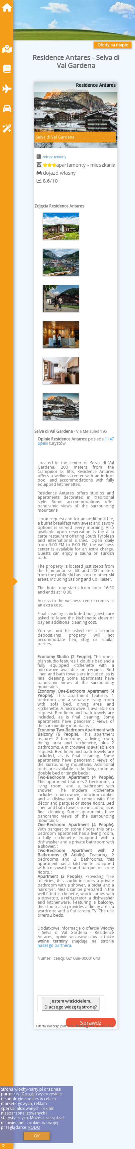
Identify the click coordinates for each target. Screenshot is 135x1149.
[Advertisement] (75, 1095)
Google (29, 1094)
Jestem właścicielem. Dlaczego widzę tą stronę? (71, 1004)
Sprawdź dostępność (90, 1023)
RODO (34, 1127)
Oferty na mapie (112, 45)
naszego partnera (54, 945)
